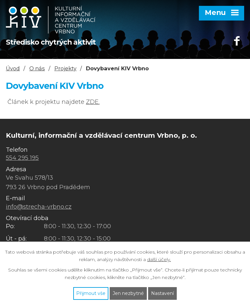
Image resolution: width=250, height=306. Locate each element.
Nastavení (162, 293)
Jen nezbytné (128, 293)
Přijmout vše (90, 293)
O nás (37, 68)
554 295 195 (22, 157)
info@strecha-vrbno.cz (39, 206)
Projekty (65, 68)
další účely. (159, 259)
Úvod (13, 68)
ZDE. (93, 101)
